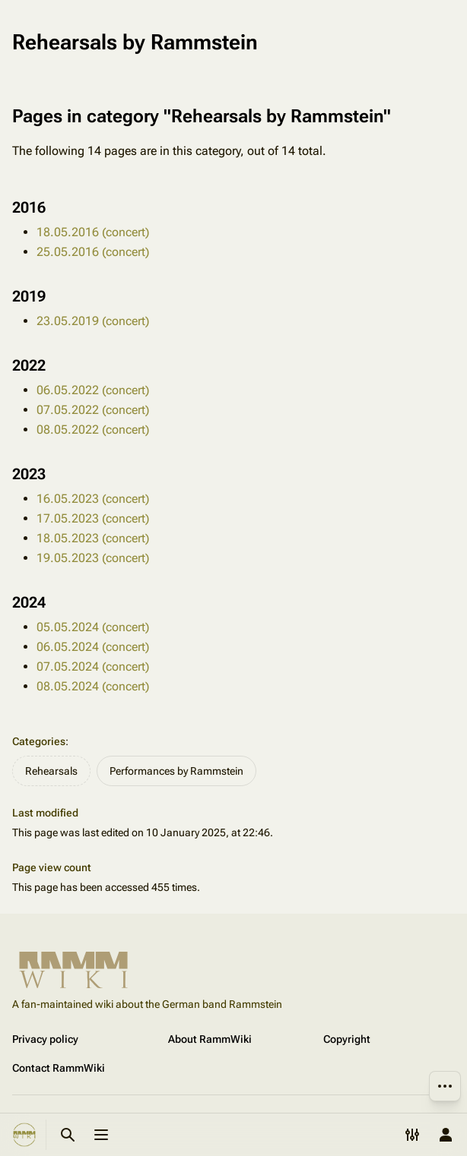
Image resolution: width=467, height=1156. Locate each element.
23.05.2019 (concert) (93, 321)
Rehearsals (51, 771)
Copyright (346, 1039)
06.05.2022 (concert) (93, 390)
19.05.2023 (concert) (93, 558)
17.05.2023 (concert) (93, 518)
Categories (38, 741)
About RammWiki (210, 1039)
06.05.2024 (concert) (93, 647)
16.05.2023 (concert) (93, 498)
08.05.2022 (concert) (93, 429)
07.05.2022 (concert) (93, 410)
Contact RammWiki (58, 1068)
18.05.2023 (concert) (93, 538)
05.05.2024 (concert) (93, 627)
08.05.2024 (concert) (93, 686)
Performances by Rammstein (176, 771)
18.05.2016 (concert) (93, 232)
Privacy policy (45, 1039)
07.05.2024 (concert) (93, 666)
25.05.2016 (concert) (93, 252)
